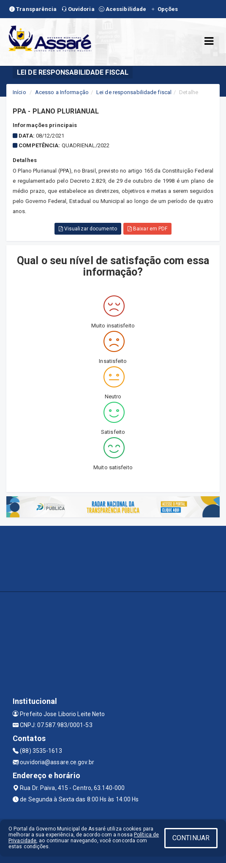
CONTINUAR (191, 838)
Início (19, 92)
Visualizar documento (88, 229)
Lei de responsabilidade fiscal (134, 92)
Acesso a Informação (62, 92)
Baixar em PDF (148, 229)
